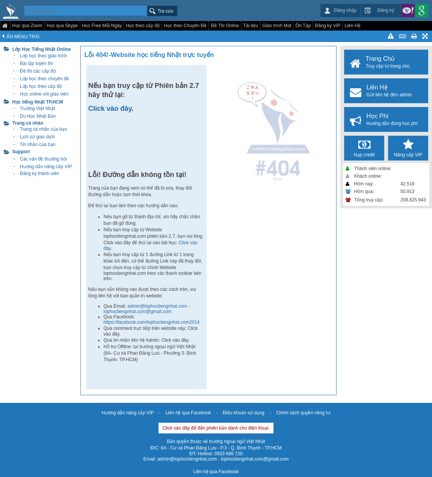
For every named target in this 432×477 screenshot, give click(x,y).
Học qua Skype (62, 25)
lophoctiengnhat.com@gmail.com (138, 311)
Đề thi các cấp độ (38, 71)
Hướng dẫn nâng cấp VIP (128, 412)
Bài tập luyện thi (36, 63)
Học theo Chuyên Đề (185, 25)
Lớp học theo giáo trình (43, 55)
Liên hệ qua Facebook (188, 412)
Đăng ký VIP (328, 25)
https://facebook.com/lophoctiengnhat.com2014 (152, 322)
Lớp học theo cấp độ (41, 86)
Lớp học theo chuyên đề (44, 78)
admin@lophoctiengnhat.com (158, 306)
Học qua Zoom (27, 25)
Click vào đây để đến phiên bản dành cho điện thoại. (216, 428)
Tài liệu (250, 25)
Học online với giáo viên (44, 94)
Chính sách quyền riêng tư (303, 412)
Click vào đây (110, 108)
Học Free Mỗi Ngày (102, 25)
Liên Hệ (353, 25)
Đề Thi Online (225, 25)
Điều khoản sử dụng (243, 412)
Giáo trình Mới (276, 25)
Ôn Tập (303, 25)
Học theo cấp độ (143, 25)
